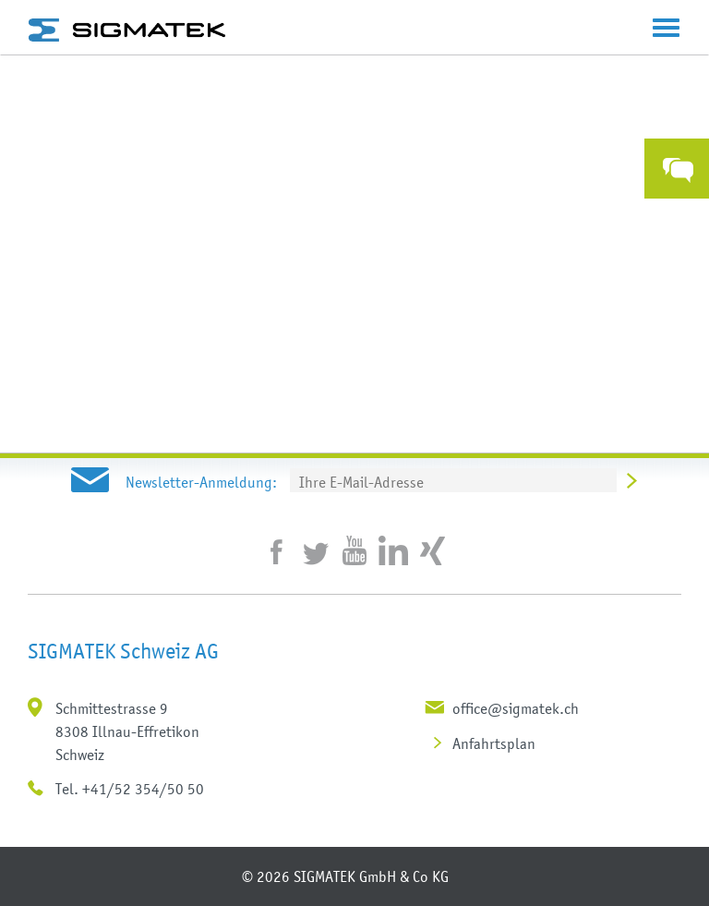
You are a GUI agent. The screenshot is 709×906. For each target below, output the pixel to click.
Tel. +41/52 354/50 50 (129, 788)
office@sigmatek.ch (515, 708)
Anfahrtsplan (493, 743)
